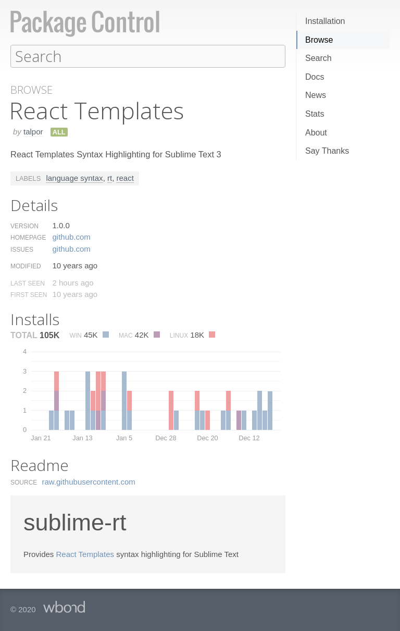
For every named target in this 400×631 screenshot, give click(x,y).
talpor (33, 131)
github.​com (71, 236)
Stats (314, 113)
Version (24, 225)
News (315, 95)
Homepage (28, 237)
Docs (314, 76)
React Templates (85, 553)
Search (318, 58)
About (316, 132)
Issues (21, 249)
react (124, 177)
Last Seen (27, 283)
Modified (25, 265)
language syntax (74, 177)
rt (109, 177)
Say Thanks (327, 150)
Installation (325, 21)
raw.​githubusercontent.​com (88, 481)
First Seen (28, 294)
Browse (319, 39)
